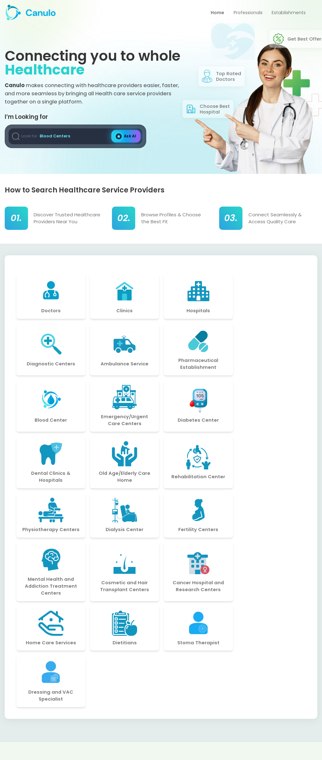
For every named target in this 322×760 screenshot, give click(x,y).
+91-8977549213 (247, 714)
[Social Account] (12, 716)
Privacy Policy (132, 700)
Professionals (245, 13)
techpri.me (262, 750)
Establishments (288, 13)
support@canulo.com (255, 702)
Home (212, 13)
